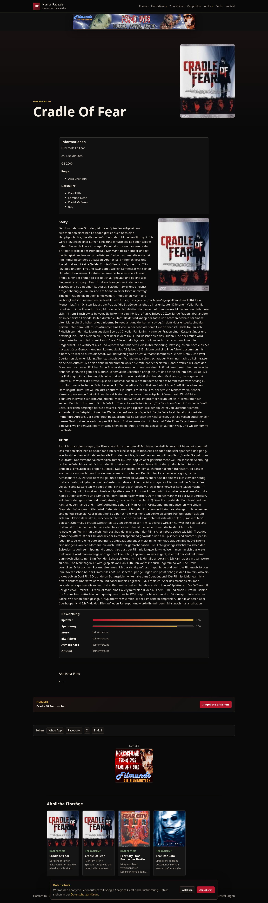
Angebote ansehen (215, 704)
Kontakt (230, 6)
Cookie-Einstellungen (221, 896)
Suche (219, 6)
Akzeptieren (205, 890)
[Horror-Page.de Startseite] (51, 6)
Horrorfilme (158, 6)
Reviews (144, 6)
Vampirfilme (194, 6)
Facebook (74, 730)
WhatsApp (55, 730)
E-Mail (98, 730)
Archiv (208, 6)
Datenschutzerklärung (85, 894)
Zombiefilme (176, 6)
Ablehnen (187, 890)
